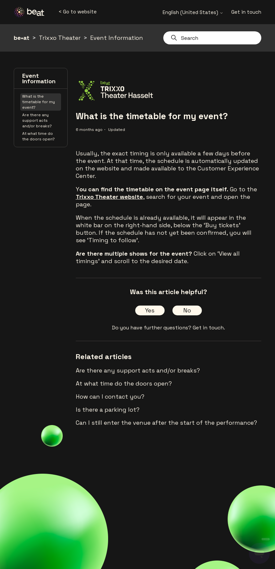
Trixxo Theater (60, 37)
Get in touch (246, 12)
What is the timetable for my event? (38, 102)
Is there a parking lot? (107, 409)
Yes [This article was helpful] (149, 310)
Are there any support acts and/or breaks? (37, 120)
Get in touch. (209, 327)
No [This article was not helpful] (187, 310)
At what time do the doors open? (38, 136)
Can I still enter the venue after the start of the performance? (166, 422)
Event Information (116, 37)
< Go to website (77, 11)
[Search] (212, 37)
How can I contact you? (110, 396)
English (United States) (193, 12)
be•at (21, 37)
